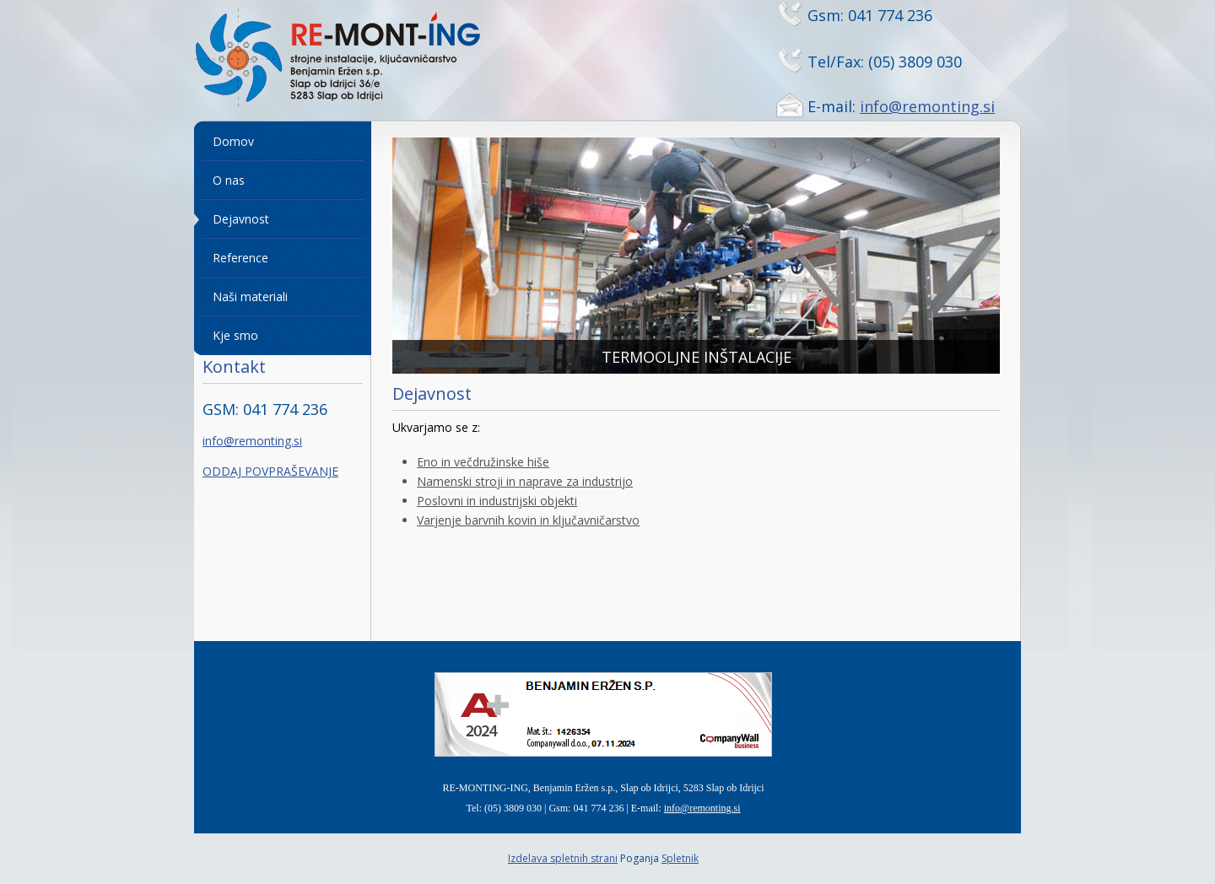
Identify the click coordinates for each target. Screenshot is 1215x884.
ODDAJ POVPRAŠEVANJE (270, 471)
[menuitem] (282, 141)
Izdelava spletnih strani (563, 858)
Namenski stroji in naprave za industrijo (525, 481)
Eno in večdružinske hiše (483, 462)
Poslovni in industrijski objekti (497, 501)
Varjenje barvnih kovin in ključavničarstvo (528, 520)
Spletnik (680, 858)
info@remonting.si (927, 106)
